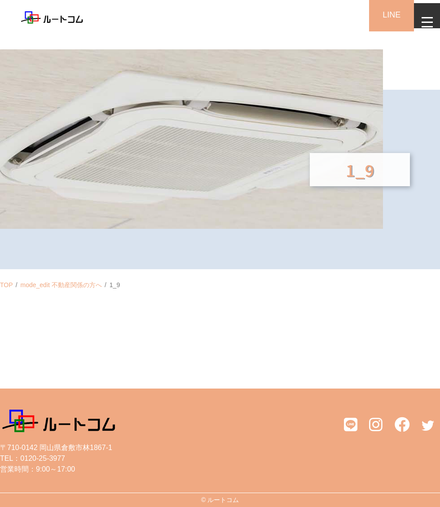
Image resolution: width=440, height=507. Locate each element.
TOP (6, 284)
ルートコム (223, 499)
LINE (382, 14)
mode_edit (61, 284)
